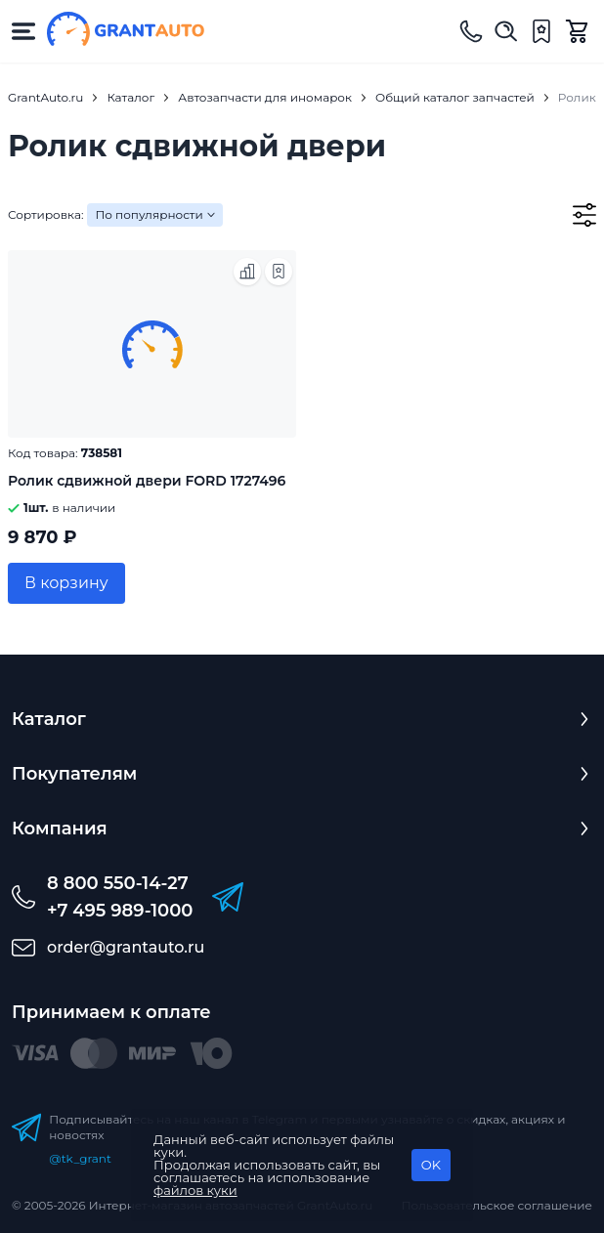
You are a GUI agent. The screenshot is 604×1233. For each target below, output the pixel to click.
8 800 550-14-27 (118, 883)
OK (431, 1164)
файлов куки (195, 1190)
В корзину (66, 583)
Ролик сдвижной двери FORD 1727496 (146, 480)
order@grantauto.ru (125, 947)
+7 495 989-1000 (120, 910)
